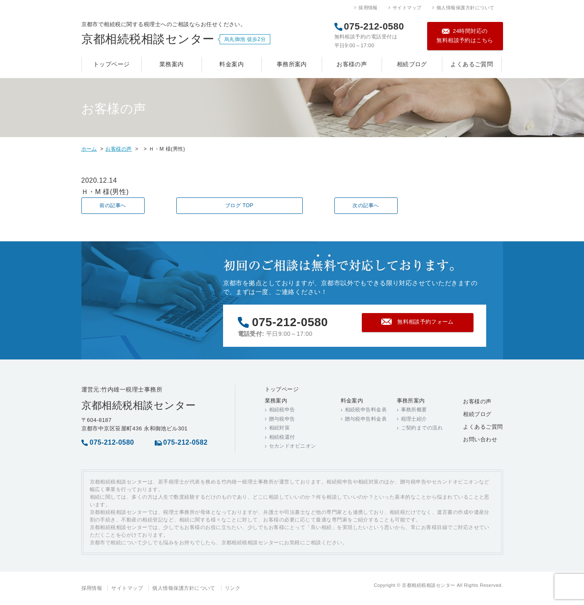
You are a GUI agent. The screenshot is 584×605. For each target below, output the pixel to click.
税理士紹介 (414, 421)
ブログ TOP (239, 205)
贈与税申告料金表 (366, 421)
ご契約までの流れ (422, 430)
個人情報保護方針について (465, 7)
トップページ (111, 64)
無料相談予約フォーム (425, 326)
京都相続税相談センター (148, 39)
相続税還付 (282, 440)
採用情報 (368, 7)
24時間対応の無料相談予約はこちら (464, 35)
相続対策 (279, 430)
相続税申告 (282, 412)
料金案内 (231, 64)
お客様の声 (351, 64)
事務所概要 (414, 412)
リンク (232, 591)
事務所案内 (292, 64)
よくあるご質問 (471, 64)
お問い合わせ (480, 442)
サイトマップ (407, 7)
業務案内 (171, 64)
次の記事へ (366, 205)
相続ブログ (412, 64)
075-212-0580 (290, 322)
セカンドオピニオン (292, 448)
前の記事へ (113, 205)
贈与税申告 (282, 421)
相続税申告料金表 (366, 412)
